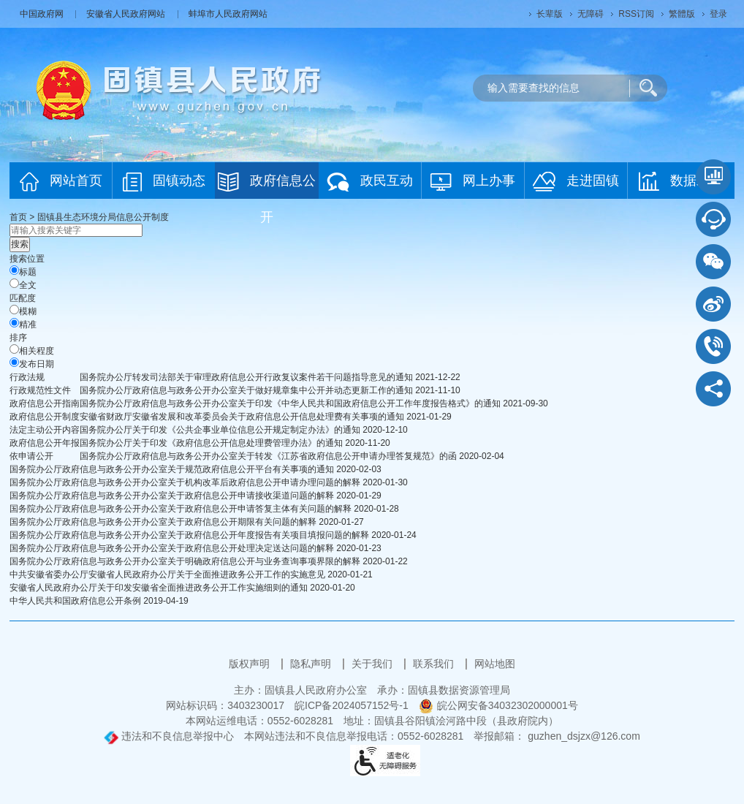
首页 (18, 217)
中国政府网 (43, 14)
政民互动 (370, 181)
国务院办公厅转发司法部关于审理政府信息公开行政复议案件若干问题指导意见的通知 (246, 377)
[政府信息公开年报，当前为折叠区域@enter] (45, 443)
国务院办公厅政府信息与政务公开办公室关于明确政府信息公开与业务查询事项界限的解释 (185, 561)
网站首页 (61, 181)
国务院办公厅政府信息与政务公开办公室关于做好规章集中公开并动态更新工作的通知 (246, 390)
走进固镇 (576, 181)
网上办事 (472, 181)
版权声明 (251, 664)
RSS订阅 (636, 14)
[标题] (14, 270)
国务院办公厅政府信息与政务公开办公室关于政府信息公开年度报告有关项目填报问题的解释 (189, 535)
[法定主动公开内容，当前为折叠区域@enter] (45, 430)
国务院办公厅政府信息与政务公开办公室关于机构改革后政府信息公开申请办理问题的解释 (185, 482)
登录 (718, 14)
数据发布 (681, 181)
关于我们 (373, 664)
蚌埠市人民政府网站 (228, 14)
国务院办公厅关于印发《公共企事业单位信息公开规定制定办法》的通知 (220, 430)
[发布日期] (14, 362)
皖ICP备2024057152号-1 (352, 705)
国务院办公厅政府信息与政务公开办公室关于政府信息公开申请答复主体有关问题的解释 (181, 509)
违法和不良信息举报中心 (169, 736)
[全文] (14, 283)
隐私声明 (312, 664)
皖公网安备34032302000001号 (498, 705)
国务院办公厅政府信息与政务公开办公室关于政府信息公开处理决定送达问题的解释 (172, 548)
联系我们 (435, 664)
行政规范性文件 (40, 390)
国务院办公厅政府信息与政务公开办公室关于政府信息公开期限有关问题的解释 (163, 522)
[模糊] (14, 309)
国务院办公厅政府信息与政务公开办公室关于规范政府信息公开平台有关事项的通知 (172, 469)
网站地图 (494, 664)
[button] (549, 14)
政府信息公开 (267, 185)
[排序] (14, 349)
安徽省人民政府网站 (126, 14)
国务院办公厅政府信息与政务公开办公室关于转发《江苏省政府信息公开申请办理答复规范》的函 (268, 456)
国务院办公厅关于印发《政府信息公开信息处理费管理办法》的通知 (211, 443)
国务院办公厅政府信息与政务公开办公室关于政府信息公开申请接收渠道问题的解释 (172, 495)
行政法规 (27, 377)
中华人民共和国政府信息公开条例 (75, 601)
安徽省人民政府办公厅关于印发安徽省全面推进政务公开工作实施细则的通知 (159, 588)
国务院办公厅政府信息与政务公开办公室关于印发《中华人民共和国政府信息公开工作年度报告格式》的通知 (290, 403)
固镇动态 (164, 181)
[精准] (14, 322)
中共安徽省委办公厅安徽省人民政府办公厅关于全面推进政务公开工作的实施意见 (167, 574)
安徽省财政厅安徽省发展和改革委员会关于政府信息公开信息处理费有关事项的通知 (242, 417)
